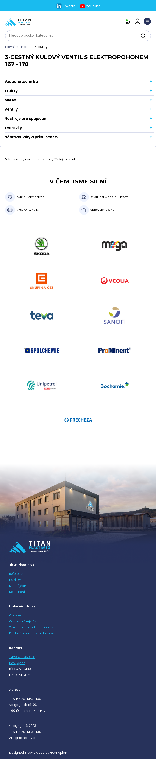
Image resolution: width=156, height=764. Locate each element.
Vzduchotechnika (21, 81)
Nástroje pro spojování (26, 118)
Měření (11, 100)
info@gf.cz (17, 663)
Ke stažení (17, 592)
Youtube (93, 6)
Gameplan (58, 752)
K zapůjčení (18, 586)
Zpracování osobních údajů (31, 627)
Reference (17, 574)
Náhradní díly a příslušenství (32, 137)
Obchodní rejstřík (22, 621)
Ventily (11, 109)
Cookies (15, 615)
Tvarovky (13, 127)
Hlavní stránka (16, 46)
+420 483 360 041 (22, 657)
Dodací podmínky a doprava (32, 633)
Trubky (11, 90)
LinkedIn (69, 6)
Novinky (15, 580)
